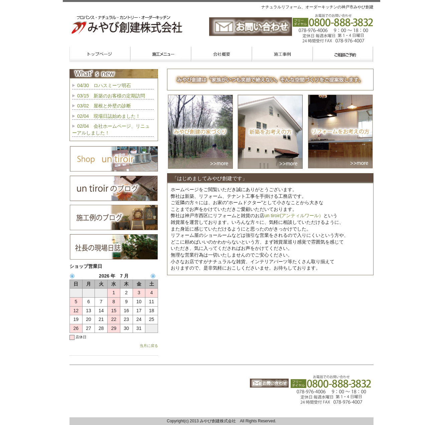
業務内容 (160, 54)
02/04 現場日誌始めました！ (108, 116)
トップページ (99, 54)
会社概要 (221, 54)
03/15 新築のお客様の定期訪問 (111, 95)
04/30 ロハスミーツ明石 (104, 85)
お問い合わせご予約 (343, 54)
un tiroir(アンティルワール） (293, 215)
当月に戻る (149, 346)
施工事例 (282, 54)
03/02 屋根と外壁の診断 (104, 105)
